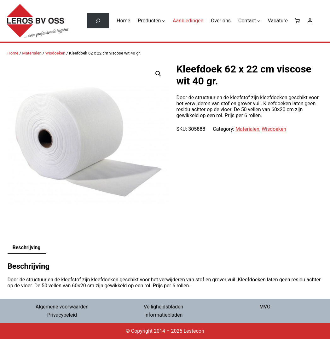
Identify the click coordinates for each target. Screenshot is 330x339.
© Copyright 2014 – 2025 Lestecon (165, 331)
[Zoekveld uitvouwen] (98, 20)
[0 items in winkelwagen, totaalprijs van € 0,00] (297, 20)
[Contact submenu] (258, 20)
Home (13, 53)
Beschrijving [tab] (27, 247)
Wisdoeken (55, 53)
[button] (158, 73)
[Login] (310, 20)
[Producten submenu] (163, 20)
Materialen (31, 53)
